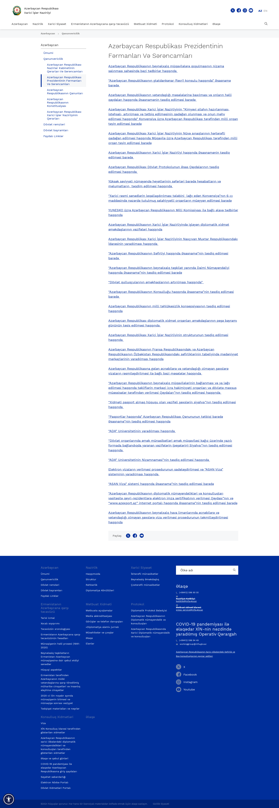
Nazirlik (38, 24)
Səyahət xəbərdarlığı (53, 776)
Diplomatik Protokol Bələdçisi (149, 610)
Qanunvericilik (71, 33)
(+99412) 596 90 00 (187, 592)
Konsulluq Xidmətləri (193, 24)
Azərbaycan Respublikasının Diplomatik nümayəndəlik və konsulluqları (148, 620)
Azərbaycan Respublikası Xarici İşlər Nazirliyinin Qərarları (64, 115)
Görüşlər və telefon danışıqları (104, 621)
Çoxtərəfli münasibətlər (145, 584)
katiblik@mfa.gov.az (186, 601)
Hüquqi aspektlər (51, 669)
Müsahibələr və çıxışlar (100, 632)
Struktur (91, 579)
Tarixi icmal (48, 617)
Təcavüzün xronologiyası (55, 629)
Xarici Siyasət (57, 24)
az (260, 10)
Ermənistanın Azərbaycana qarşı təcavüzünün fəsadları (60, 636)
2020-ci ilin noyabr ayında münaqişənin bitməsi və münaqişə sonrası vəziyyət (57, 699)
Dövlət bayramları (55, 130)
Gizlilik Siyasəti (161, 803)
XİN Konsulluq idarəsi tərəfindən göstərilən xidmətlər (60, 730)
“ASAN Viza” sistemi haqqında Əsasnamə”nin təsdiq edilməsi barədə (161, 484)
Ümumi (48, 53)
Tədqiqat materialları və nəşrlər (60, 708)
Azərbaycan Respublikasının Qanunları (65, 91)
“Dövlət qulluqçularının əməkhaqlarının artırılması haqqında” (156, 282)
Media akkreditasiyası (99, 616)
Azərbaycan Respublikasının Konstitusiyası (58, 102)
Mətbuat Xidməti (145, 24)
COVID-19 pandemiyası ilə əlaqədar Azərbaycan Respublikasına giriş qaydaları (59, 767)
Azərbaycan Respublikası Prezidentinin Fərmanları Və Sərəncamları (64, 81)
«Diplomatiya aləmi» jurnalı (102, 627)
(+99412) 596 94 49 (187, 640)
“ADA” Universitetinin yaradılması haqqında (142, 431)
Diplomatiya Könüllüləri (100, 590)
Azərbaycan (20, 24)
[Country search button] (234, 570)
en (265, 10)
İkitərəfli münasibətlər (144, 573)
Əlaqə (216, 24)
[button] (9, 799)
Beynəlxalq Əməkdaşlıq (145, 579)
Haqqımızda (93, 573)
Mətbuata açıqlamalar (99, 610)
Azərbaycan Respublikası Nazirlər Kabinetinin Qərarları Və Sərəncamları (65, 68)
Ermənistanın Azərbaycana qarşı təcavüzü (100, 24)
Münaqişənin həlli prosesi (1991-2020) (60, 645)
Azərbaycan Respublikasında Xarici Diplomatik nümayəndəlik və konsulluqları (150, 633)
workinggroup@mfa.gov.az (191, 644)
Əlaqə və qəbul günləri (54, 758)
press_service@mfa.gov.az (189, 610)
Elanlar (90, 643)
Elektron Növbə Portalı (54, 782)
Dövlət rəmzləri (54, 124)
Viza (43, 723)
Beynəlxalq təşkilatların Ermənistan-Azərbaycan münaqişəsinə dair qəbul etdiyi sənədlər (60, 659)
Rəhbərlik (91, 584)
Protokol (168, 24)
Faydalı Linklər (53, 136)
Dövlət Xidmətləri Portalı (56, 787)
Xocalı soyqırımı (50, 623)
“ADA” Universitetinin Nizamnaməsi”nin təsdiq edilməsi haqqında (159, 460)
